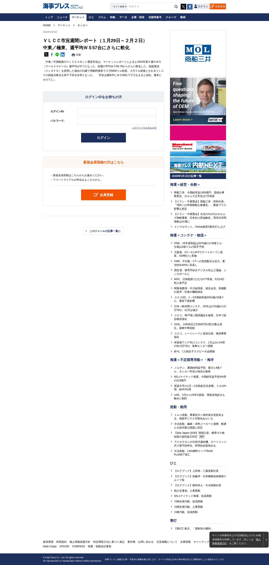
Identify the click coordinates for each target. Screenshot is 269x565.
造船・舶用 (178, 407)
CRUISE (64, 546)
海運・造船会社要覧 (99, 546)
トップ (49, 17)
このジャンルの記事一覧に (105, 231)
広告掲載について (167, 541)
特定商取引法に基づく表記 (109, 541)
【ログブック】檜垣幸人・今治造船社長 (197, 485)
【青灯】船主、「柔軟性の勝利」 (193, 528)
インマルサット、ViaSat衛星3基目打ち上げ (199, 226)
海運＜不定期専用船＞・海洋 (192, 360)
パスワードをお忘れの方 (144, 128)
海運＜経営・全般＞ (185, 184)
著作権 (131, 541)
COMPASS (78, 546)
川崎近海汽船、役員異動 (188, 501)
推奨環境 (48, 541)
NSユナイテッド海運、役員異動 (193, 495)
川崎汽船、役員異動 (186, 512)
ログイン (103, 138)
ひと (173, 463)
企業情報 (185, 541)
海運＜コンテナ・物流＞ (188, 235)
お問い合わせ (146, 541)
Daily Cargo (50, 546)
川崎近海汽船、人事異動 (188, 506)
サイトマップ (201, 541)
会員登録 (220, 6)
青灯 (173, 521)
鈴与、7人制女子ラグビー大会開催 (194, 351)
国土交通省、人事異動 (187, 490)
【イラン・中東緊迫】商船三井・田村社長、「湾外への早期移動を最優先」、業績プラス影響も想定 (200, 205)
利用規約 (61, 541)
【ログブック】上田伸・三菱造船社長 (196, 470)
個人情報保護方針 (79, 541)
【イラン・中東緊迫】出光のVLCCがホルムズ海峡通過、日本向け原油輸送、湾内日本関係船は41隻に (200, 217)
